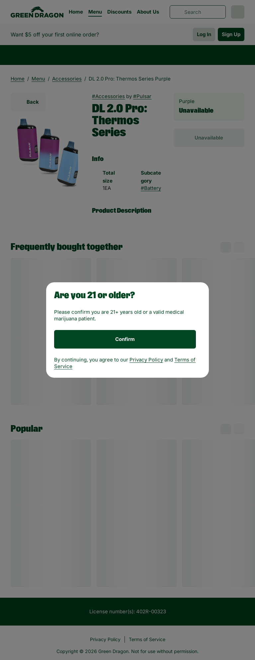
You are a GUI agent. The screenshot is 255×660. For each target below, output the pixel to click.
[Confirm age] (125, 339)
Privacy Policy (146, 360)
